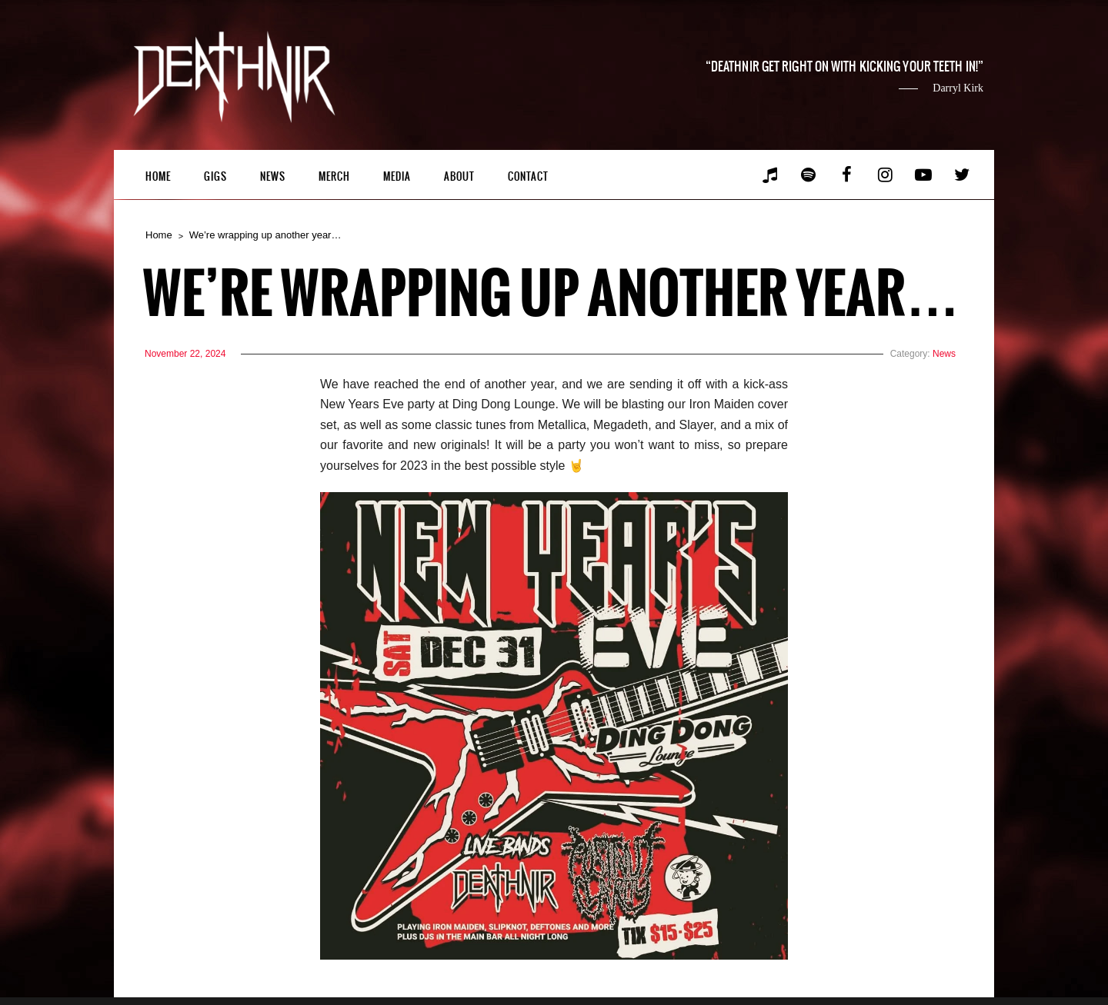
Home (158, 176)
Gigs (215, 176)
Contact (528, 176)
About (459, 176)
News (272, 176)
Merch (334, 176)
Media (397, 176)
